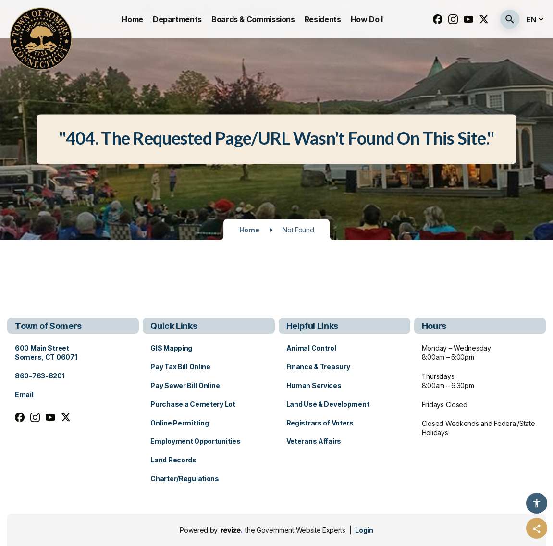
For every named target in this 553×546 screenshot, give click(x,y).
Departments (177, 19)
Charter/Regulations (184, 478)
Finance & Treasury (318, 367)
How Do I (367, 19)
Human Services (314, 385)
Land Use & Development (327, 404)
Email (24, 394)
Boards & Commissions (253, 19)
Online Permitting (179, 423)
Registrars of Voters (320, 423)
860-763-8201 (40, 376)
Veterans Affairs (314, 441)
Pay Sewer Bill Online (185, 385)
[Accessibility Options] (536, 503)
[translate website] (536, 19)
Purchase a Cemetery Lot (192, 404)
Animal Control (311, 348)
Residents (323, 19)
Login (364, 530)
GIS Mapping (171, 348)
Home (132, 19)
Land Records (173, 460)
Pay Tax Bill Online (180, 367)
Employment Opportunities (195, 441)
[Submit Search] (509, 19)
